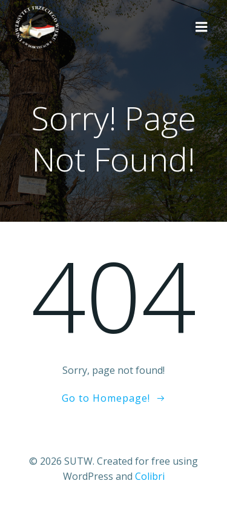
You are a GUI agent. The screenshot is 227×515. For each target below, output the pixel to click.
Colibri (150, 476)
